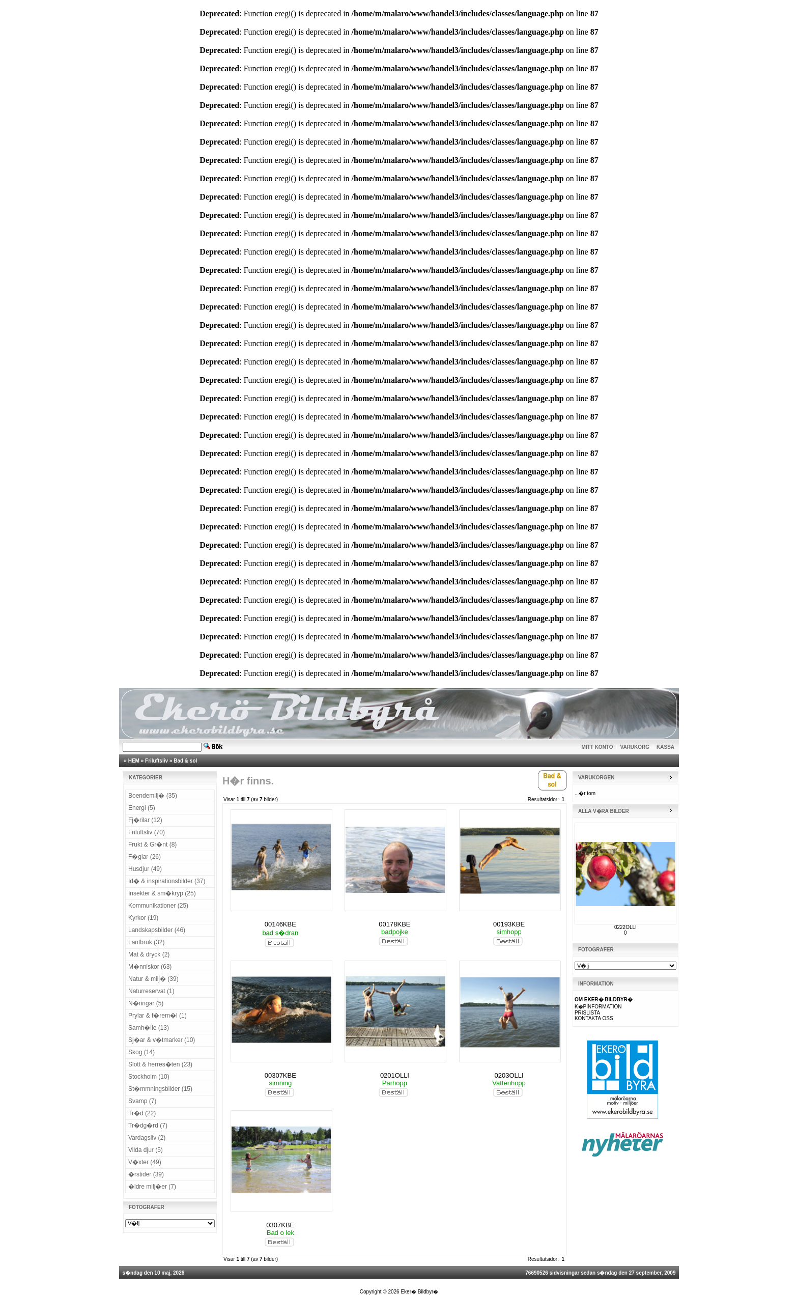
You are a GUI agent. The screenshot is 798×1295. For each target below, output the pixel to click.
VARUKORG (635, 747)
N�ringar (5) (145, 1003)
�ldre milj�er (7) (152, 1186)
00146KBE (280, 924)
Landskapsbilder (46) (156, 930)
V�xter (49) (144, 1162)
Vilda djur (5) (145, 1149)
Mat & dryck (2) (148, 954)
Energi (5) (141, 807)
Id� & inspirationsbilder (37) (166, 881)
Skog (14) (141, 1052)
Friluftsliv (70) (146, 832)
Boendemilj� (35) (152, 795)
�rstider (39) (146, 1174)
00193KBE (509, 924)
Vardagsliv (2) (146, 1137)
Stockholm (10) (148, 1076)
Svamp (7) (142, 1101)
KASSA (665, 747)
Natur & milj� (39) (153, 978)
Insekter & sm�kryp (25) (162, 893)
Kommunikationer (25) (158, 905)
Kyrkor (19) (143, 917)
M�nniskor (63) (150, 966)
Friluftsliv (156, 761)
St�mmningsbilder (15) (160, 1088)
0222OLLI (625, 927)
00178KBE (394, 924)
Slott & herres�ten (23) (160, 1064)
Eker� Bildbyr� (419, 1291)
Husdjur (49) (145, 868)
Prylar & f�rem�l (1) (157, 1015)
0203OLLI (509, 1075)
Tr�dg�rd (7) (147, 1125)
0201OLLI (394, 1075)
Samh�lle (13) (148, 1027)
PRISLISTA (587, 1013)
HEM (133, 761)
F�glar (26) (144, 856)
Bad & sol (185, 761)
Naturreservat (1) (151, 991)
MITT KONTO (597, 747)
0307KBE (280, 1225)
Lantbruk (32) (146, 942)
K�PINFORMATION (598, 1006)
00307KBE (280, 1075)
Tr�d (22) (142, 1113)
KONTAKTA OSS (594, 1018)
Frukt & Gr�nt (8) (152, 844)
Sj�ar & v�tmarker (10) (161, 1040)
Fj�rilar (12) (145, 820)
